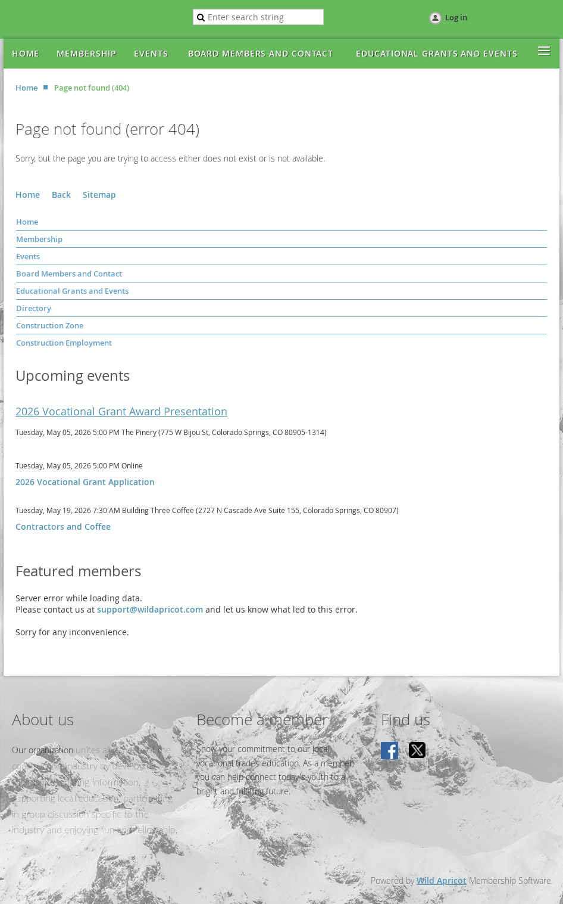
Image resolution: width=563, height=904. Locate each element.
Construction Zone (49, 325)
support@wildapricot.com (150, 609)
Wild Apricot (442, 880)
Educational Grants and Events (72, 290)
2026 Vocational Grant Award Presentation (121, 411)
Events (28, 256)
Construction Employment (64, 342)
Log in (456, 17)
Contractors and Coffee (63, 526)
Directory (33, 308)
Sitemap (99, 194)
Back (61, 194)
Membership (39, 239)
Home (26, 87)
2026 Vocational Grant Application (85, 481)
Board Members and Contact (69, 273)
